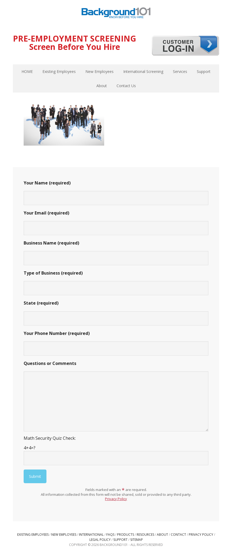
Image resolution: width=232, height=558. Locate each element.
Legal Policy (100, 539)
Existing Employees (33, 534)
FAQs (110, 534)
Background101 (116, 13)
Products (125, 534)
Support (120, 539)
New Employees (63, 534)
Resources (145, 534)
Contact (178, 534)
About (162, 534)
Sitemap (136, 539)
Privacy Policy (116, 498)
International (91, 534)
